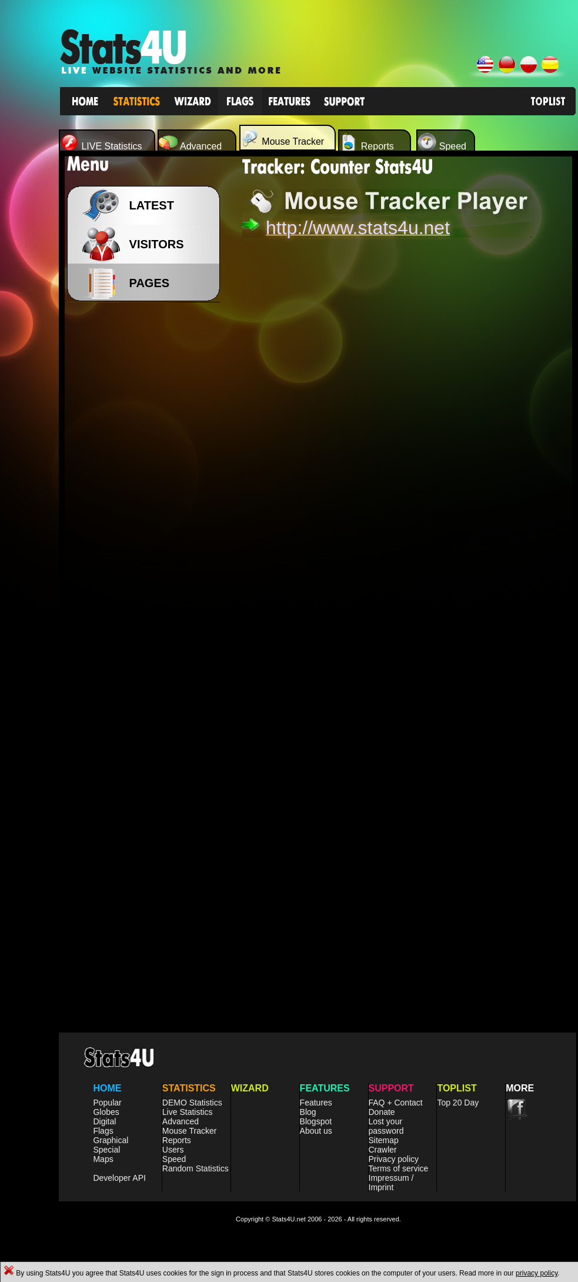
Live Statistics (187, 1112)
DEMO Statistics (192, 1102)
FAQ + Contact (396, 1102)
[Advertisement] (147, 494)
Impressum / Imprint (391, 1182)
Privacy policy (394, 1159)
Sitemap (384, 1140)
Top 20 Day (458, 1102)
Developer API (119, 1178)
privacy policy (536, 1273)
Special (106, 1149)
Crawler (383, 1149)
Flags (103, 1131)
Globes (106, 1112)
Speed (174, 1159)
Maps (103, 1159)
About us (316, 1131)
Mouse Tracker (189, 1131)
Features (316, 1102)
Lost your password (386, 1126)
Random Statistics (195, 1168)
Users (173, 1149)
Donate (382, 1112)
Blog (308, 1112)
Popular (107, 1102)
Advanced (180, 1121)
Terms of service (399, 1168)
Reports (176, 1140)
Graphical (110, 1140)
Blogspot (316, 1121)
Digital (104, 1121)
